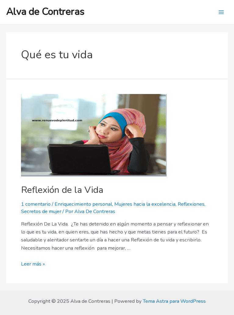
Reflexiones (191, 204)
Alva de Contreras (45, 11)
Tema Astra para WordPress (174, 301)
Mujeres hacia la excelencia (145, 204)
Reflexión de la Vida (62, 190)
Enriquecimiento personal (83, 204)
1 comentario (36, 204)
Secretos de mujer (41, 211)
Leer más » (33, 263)
